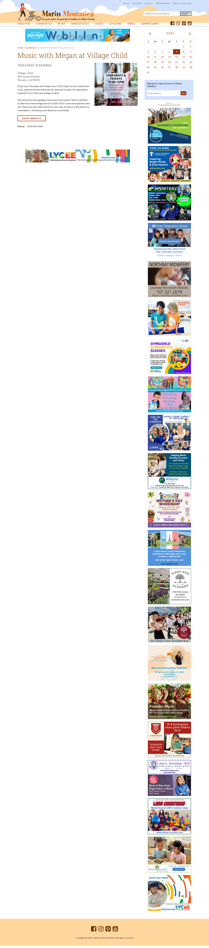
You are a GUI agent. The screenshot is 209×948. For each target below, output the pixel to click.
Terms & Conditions (181, 3)
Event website (31, 120)
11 (155, 59)
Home (20, 50)
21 (176, 64)
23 (190, 64)
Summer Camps (150, 26)
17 (148, 64)
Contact (148, 3)
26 (162, 69)
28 (176, 69)
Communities (44, 26)
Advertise (137, 3)
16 (190, 59)
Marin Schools (80, 26)
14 (176, 59)
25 (155, 69)
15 (183, 59)
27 (169, 69)
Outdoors (115, 26)
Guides (99, 26)
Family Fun (24, 26)
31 (148, 74)
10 (148, 59)
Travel (131, 26)
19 (162, 64)
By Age (61, 26)
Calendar (30, 50)
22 (183, 64)
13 (169, 59)
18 (155, 64)
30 (190, 69)
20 (169, 64)
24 (148, 69)
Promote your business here (170, 107)
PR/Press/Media (163, 3)
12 (162, 59)
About (126, 3)
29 (183, 69)
